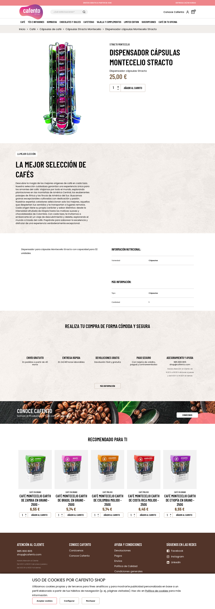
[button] (26, 154)
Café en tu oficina (168, 21)
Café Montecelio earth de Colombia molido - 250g (107, 500)
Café (22, 21)
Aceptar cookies (45, 601)
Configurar (69, 601)
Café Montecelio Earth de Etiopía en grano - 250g (180, 500)
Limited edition (131, 21)
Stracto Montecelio (120, 44)
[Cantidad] (113, 87)
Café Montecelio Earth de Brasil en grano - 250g (71, 500)
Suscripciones (149, 21)
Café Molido (107, 492)
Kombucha (52, 21)
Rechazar (90, 601)
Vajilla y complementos (109, 21)
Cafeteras (89, 21)
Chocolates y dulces (70, 21)
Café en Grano (35, 492)
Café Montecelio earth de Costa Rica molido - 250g (143, 500)
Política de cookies (156, 591)
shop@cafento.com (180, 364)
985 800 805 (180, 362)
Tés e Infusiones (36, 21)
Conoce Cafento (173, 12)
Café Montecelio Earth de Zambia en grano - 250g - (35, 500)
